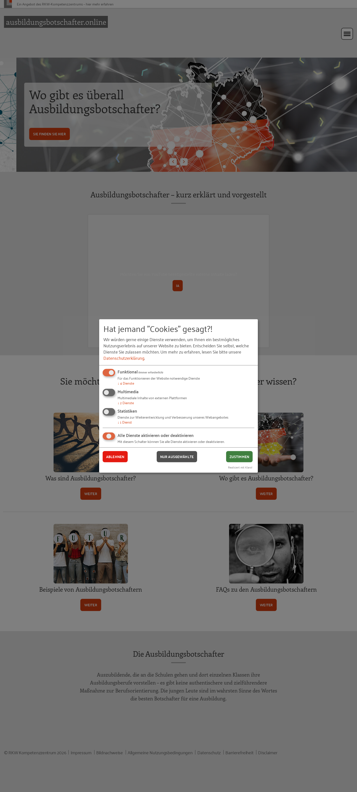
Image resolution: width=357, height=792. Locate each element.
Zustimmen (239, 456)
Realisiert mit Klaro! (240, 466)
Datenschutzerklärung (123, 358)
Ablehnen (115, 456)
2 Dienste (126, 402)
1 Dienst (125, 422)
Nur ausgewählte (177, 456)
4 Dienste (126, 383)
